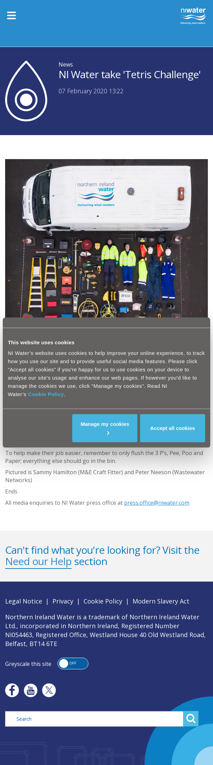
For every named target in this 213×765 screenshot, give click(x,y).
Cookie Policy (46, 394)
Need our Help (38, 561)
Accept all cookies (172, 428)
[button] (73, 663)
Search (191, 719)
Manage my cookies (105, 428)
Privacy (62, 601)
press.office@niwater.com (156, 502)
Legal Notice (23, 601)
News (66, 64)
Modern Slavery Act (161, 601)
